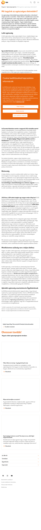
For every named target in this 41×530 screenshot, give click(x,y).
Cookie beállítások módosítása (8, 521)
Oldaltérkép (4, 526)
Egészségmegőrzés (12, 7)
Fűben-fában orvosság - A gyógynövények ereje (15, 402)
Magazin (4, 7)
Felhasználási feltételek (6, 524)
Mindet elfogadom (20, 106)
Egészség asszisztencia (17, 339)
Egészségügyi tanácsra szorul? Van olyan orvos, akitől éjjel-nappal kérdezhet (18, 476)
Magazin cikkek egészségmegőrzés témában (14, 375)
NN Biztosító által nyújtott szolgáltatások (25, 313)
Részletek (8, 411)
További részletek (10, 366)
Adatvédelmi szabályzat (7, 519)
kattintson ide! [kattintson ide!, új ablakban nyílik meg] (20, 102)
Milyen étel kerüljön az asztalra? (11, 439)
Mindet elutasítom (20, 111)
